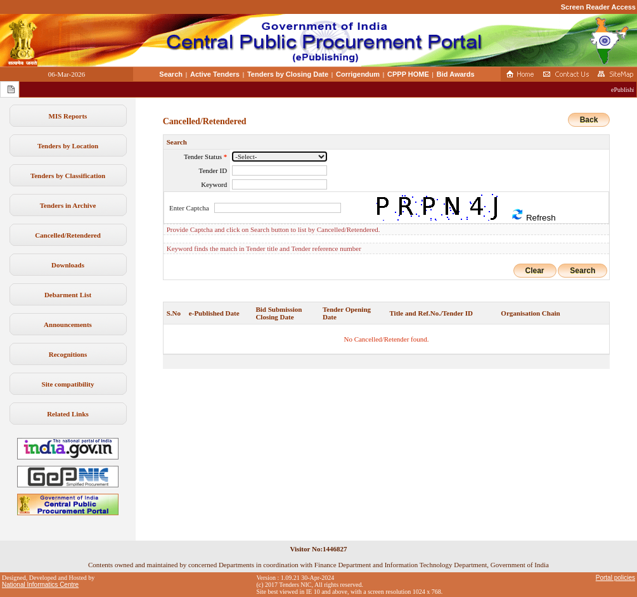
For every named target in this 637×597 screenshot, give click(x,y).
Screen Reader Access (598, 7)
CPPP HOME (408, 74)
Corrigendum (358, 74)
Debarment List (67, 294)
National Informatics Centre (40, 584)
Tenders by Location (67, 146)
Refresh (533, 215)
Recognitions (68, 354)
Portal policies (615, 577)
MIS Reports (68, 116)
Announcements (68, 324)
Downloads (67, 265)
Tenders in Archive (68, 205)
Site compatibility (68, 384)
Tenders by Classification (67, 175)
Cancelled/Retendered (68, 235)
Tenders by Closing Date (287, 74)
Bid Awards (456, 74)
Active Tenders (215, 74)
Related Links (68, 414)
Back (589, 119)
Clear (534, 270)
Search (171, 74)
